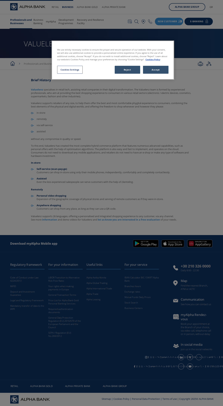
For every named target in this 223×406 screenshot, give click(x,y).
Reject (127, 69)
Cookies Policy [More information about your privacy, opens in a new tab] (152, 59)
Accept (156, 69)
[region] (113, 60)
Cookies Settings (70, 69)
